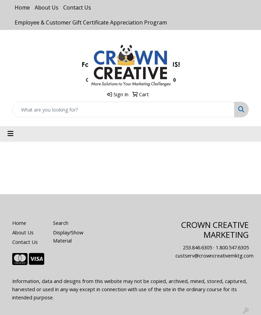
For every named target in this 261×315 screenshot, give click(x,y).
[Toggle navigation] (10, 133)
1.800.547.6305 (232, 247)
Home (22, 7)
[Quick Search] (123, 109)
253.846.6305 (197, 247)
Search (60, 222)
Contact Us (77, 7)
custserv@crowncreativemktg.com (214, 255)
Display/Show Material (68, 236)
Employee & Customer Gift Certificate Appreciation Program (91, 22)
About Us (46, 7)
